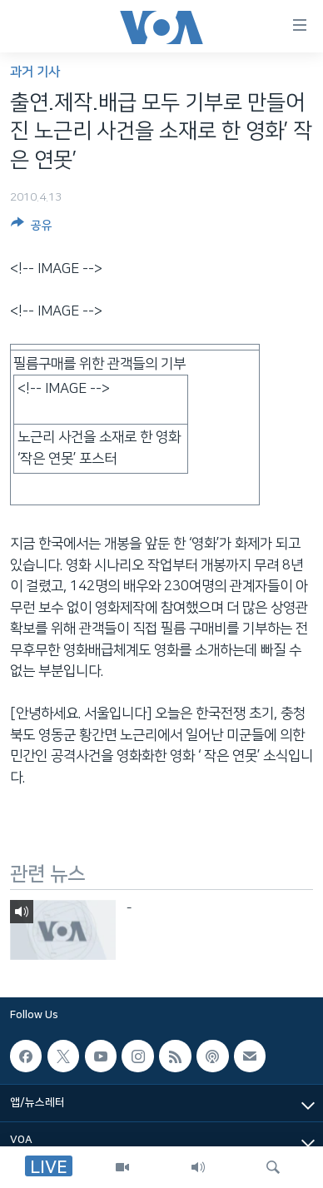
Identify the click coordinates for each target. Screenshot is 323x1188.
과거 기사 (35, 72)
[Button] (31, 228)
